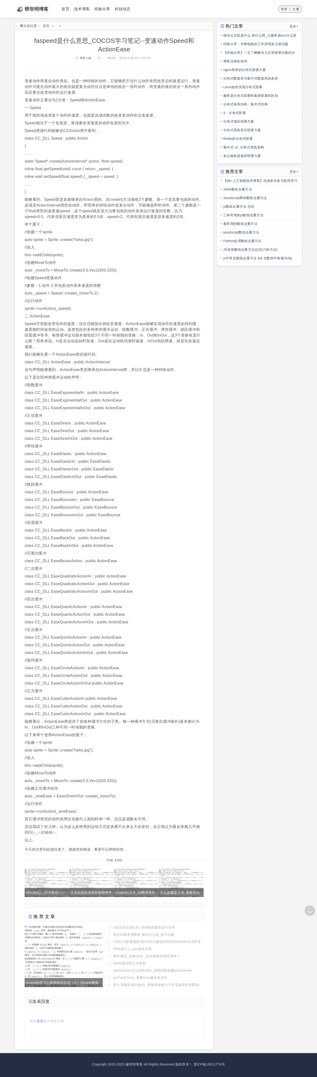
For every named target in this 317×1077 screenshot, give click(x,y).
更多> (294, 26)
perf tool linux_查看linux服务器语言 (140, 977)
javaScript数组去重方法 (241, 232)
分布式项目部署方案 (238, 121)
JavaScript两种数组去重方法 (245, 198)
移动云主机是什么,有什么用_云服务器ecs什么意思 (260, 36)
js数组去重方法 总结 (238, 206)
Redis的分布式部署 (238, 139)
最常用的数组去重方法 (240, 224)
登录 (284, 9)
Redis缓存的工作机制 (129, 963)
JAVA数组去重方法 (237, 189)
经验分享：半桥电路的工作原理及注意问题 (255, 44)
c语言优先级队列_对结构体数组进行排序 (144, 927)
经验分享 (102, 9)
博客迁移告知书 (235, 61)
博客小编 (83, 58)
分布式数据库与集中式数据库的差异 (250, 78)
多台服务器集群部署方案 (242, 156)
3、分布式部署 (234, 113)
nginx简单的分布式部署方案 (244, 70)
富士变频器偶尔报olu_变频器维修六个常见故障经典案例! (156, 985)
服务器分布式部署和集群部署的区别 (250, 96)
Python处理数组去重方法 (242, 241)
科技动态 (122, 9)
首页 (65, 9)
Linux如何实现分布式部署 (242, 87)
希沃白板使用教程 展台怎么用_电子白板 (143, 934)
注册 (295, 9)
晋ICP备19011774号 (209, 1064)
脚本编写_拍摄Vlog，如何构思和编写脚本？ (146, 956)
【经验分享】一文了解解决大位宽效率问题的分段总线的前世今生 (259, 54)
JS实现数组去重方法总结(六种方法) (250, 249)
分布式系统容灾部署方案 (242, 130)
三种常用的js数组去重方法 (243, 215)
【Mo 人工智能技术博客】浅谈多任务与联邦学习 (260, 181)
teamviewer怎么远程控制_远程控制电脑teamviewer (152, 970)
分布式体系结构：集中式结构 (245, 104)
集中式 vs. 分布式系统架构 (243, 147)
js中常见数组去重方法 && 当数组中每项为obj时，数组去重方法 (257, 259)
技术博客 (82, 9)
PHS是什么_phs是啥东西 (132, 949)
